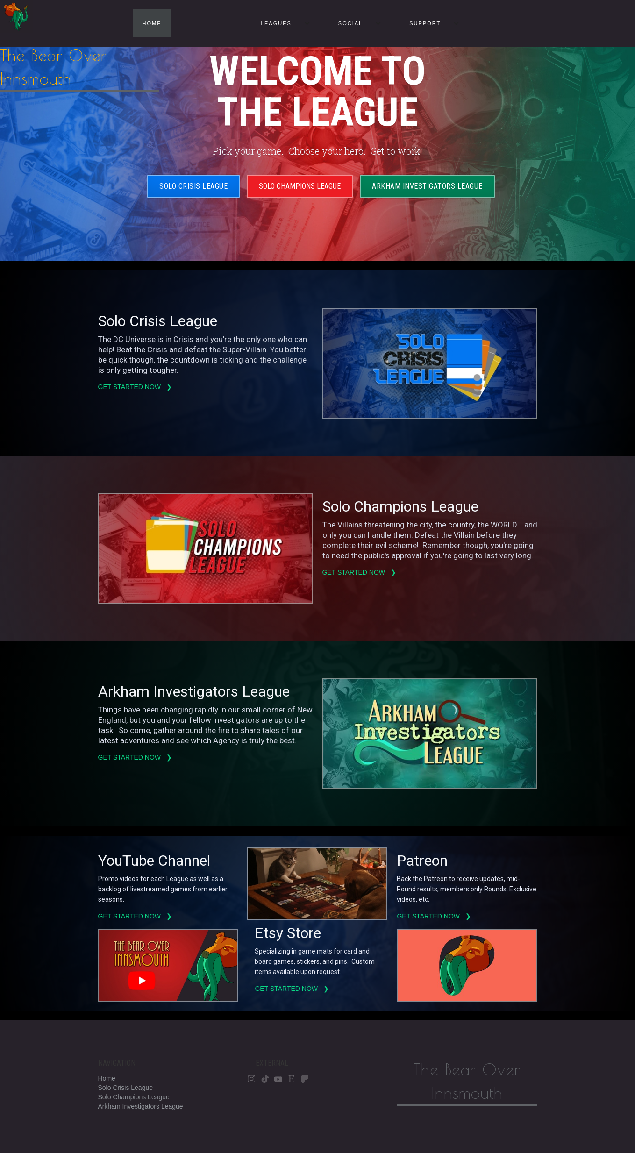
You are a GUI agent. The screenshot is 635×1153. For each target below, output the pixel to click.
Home (106, 1078)
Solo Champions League (134, 1097)
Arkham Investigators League (427, 186)
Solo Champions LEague (300, 186)
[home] (79, 46)
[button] (281, 23)
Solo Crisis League (193, 186)
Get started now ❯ (136, 387)
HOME (152, 23)
